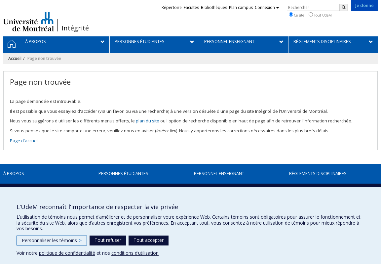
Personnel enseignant (219, 173)
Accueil (14, 58)
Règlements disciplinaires (318, 173)
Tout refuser (108, 240)
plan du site (147, 121)
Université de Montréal (28, 21)
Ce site (296, 15)
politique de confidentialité (67, 253)
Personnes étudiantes (123, 173)
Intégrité (75, 28)
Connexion (267, 7)
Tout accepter (148, 240)
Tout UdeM (320, 15)
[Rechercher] (344, 7)
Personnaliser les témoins (52, 240)
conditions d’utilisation (135, 253)
